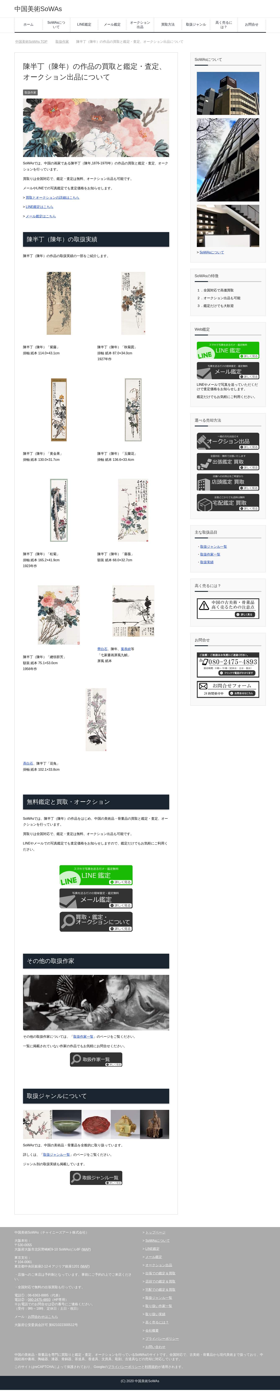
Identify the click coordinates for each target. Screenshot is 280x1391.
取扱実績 (207, 563)
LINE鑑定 (84, 25)
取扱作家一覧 (83, 1037)
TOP (31, 42)
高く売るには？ (223, 26)
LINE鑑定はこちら (39, 208)
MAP (86, 1250)
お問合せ (251, 25)
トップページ (155, 1233)
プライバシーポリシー (162, 1340)
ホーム (28, 25)
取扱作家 (30, 93)
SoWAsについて (56, 26)
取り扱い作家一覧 (158, 1307)
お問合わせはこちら (43, 1318)
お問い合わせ (155, 1348)
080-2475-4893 (39, 1301)
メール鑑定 (112, 25)
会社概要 (152, 1331)
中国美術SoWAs (42, 9)
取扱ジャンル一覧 (56, 1155)
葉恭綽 (126, 650)
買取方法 (168, 25)
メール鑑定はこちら (41, 217)
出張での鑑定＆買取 (160, 1274)
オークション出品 (140, 26)
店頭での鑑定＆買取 (160, 1282)
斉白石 (28, 764)
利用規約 (151, 1368)
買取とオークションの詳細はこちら (52, 198)
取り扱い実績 (155, 1315)
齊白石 (102, 650)
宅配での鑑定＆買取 (160, 1290)
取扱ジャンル (196, 25)
